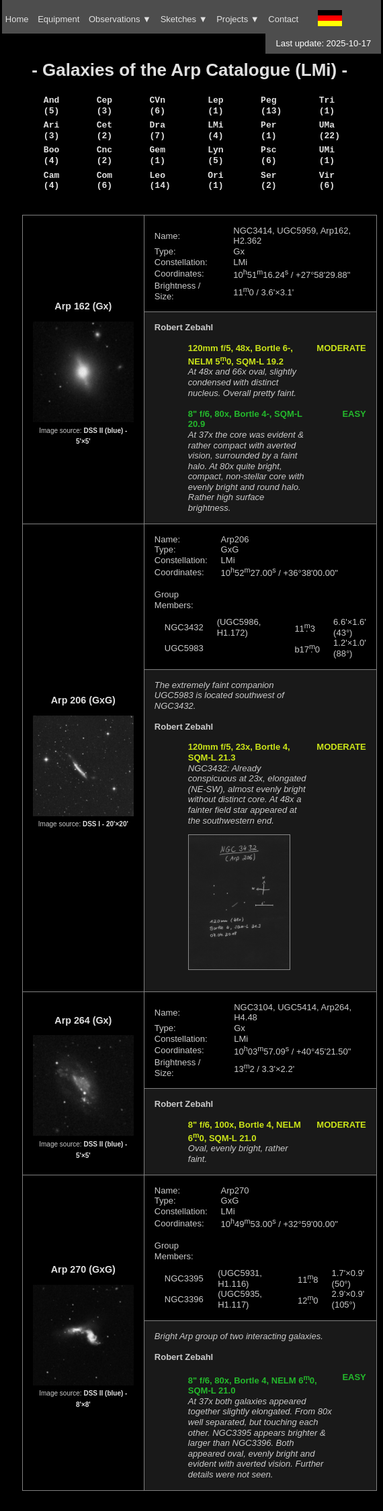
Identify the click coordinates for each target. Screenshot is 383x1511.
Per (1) (268, 130)
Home (17, 19)
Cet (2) (104, 130)
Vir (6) (327, 180)
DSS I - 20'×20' (105, 824)
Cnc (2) (104, 155)
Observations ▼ (120, 19)
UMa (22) (329, 130)
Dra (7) (157, 130)
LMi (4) (215, 130)
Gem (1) (157, 155)
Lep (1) (215, 105)
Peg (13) (271, 105)
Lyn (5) (215, 155)
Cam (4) (51, 180)
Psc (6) (268, 155)
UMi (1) (327, 155)
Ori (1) (215, 180)
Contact (283, 19)
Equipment (58, 19)
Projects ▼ (237, 19)
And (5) (51, 105)
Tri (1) (327, 105)
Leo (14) (160, 180)
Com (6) (104, 180)
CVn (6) (157, 105)
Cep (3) (104, 105)
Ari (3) (51, 130)
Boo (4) (51, 155)
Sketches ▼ (184, 19)
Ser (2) (268, 180)
